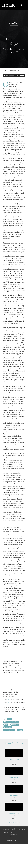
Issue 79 (14, 800)
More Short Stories (14, 822)
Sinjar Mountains (9, 730)
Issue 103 (14, 52)
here (9, 699)
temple (20, 730)
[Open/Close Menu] (25, 5)
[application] (14, 75)
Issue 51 (14, 818)
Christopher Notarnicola (13, 49)
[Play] (4, 75)
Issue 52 (14, 782)
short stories (8, 727)
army (10, 719)
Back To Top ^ (14, 842)
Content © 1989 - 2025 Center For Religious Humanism (14, 840)
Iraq (6, 724)
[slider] (11, 75)
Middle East (15, 724)
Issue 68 (14, 764)
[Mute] (19, 75)
